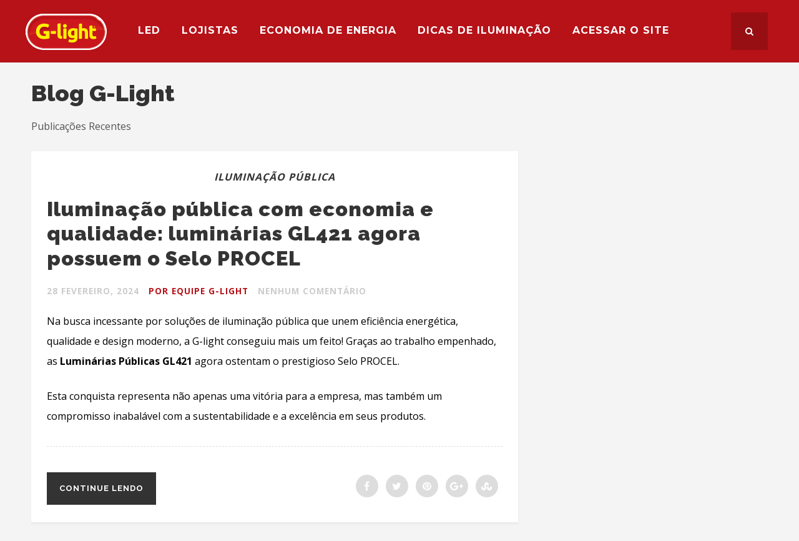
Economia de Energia (333, 30)
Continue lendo (101, 488)
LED (155, 30)
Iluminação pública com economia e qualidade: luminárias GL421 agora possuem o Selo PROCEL (263, 232)
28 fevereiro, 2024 (94, 291)
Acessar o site (626, 30)
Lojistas (215, 30)
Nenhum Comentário (318, 291)
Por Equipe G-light (201, 291)
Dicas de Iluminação (490, 30)
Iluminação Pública (274, 177)
